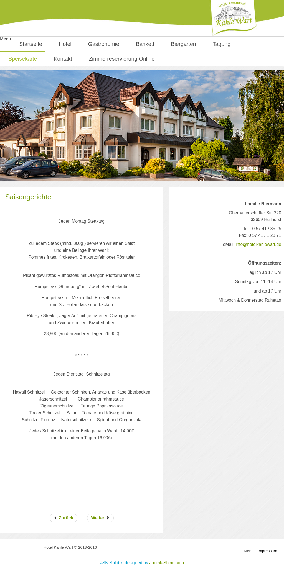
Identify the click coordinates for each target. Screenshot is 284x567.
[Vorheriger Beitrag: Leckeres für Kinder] (64, 518)
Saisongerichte (28, 197)
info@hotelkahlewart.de (258, 244)
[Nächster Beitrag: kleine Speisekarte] (100, 518)
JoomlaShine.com (166, 562)
